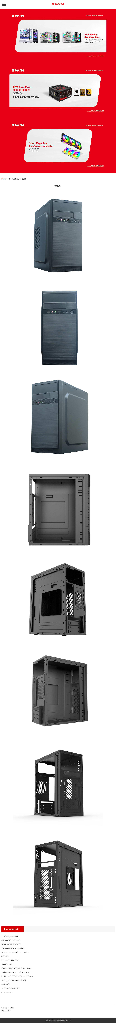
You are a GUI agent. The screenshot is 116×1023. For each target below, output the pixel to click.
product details (12, 929)
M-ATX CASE (16, 179)
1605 (11, 1008)
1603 (8, 1010)
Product (7, 179)
